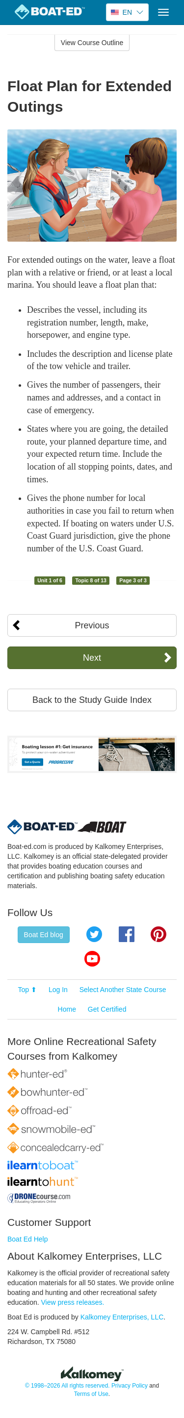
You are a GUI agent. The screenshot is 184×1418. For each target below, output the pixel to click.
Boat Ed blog (43, 935)
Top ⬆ (27, 990)
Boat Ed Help (27, 1239)
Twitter (94, 934)
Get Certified (107, 1009)
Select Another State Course (122, 990)
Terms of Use (91, 1394)
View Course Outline (92, 43)
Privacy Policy (129, 1385)
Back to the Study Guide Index (92, 700)
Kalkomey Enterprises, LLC (122, 1317)
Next (92, 658)
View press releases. (73, 1302)
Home (67, 1009)
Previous (92, 625)
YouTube (92, 959)
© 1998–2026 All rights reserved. (67, 1385)
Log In (58, 990)
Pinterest (158, 934)
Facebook (126, 934)
